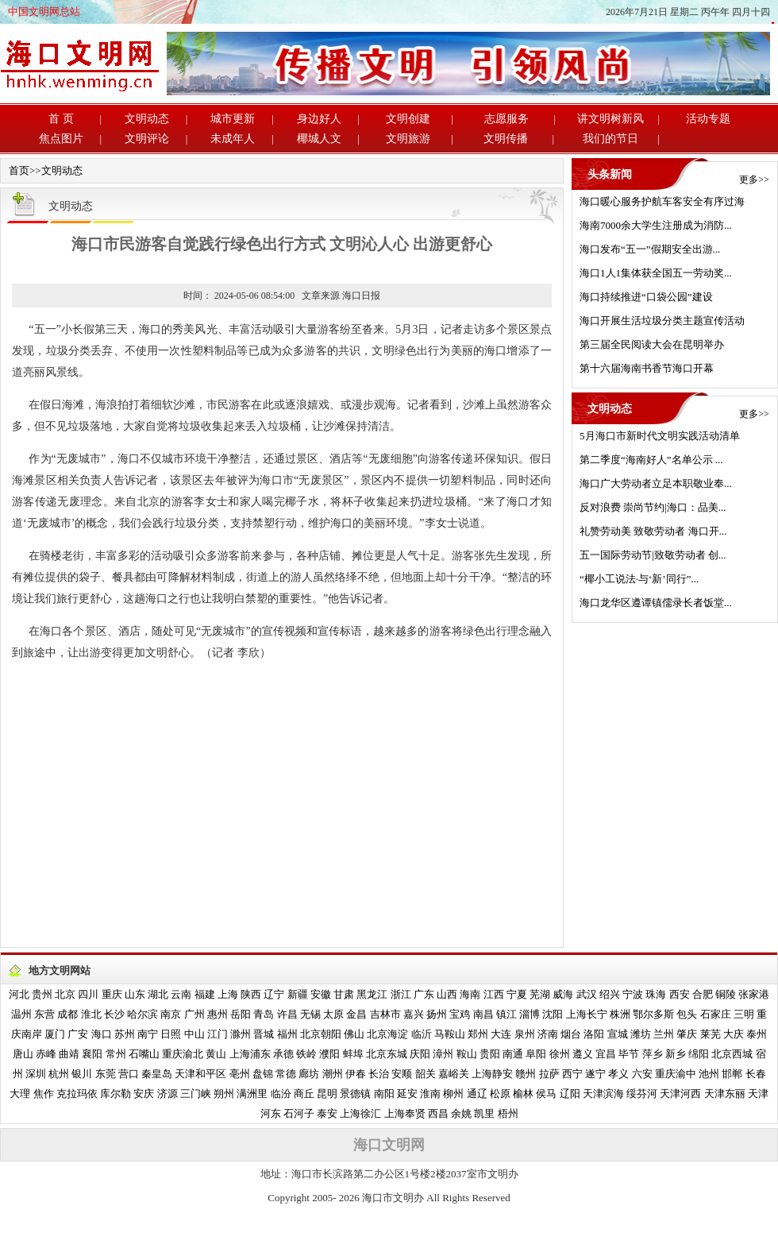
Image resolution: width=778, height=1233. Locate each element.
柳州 (453, 1094)
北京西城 (732, 1054)
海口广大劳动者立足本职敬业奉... (656, 483)
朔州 (224, 1094)
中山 (194, 1034)
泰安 (327, 1113)
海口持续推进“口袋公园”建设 (646, 297)
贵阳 (490, 1054)
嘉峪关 (453, 1074)
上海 (228, 994)
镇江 (506, 1014)
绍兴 (609, 994)
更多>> (754, 179)
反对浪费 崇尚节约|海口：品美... (653, 507)
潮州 (332, 1074)
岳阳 (240, 1014)
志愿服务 (506, 119)
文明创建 (408, 119)
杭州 (58, 1074)
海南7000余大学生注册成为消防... (656, 225)
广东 (424, 994)
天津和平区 (200, 1074)
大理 (20, 1094)
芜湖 (540, 994)
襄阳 (92, 1054)
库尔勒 (115, 1094)
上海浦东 (250, 1054)
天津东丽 (724, 1094)
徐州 (559, 1054)
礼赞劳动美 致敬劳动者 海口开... (653, 531)
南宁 (147, 1034)
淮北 (91, 1014)
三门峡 (195, 1094)
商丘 (304, 1094)
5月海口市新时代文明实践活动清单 (660, 436)
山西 (447, 994)
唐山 (23, 1054)
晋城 (263, 1034)
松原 (500, 1094)
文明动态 (147, 119)
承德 (283, 1054)
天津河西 (680, 1094)
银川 (81, 1074)
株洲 (620, 1014)
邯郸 (732, 1074)
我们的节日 (610, 139)
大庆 (733, 1034)
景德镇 (355, 1094)
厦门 (54, 1034)
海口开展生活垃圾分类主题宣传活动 (662, 321)
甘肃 (343, 994)
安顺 (401, 1074)
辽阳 (570, 1094)
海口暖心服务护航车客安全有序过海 (662, 201)
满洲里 (252, 1094)
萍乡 (652, 1054)
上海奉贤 (405, 1113)
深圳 (35, 1074)
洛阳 (594, 1034)
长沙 (114, 1014)
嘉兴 (413, 1014)
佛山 (354, 1034)
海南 (470, 994)
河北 (19, 994)
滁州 (240, 1034)
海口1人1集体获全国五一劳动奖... (656, 273)
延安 (407, 1094)
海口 (101, 1034)
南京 (170, 1014)
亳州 (239, 1074)
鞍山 (466, 1054)
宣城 (617, 1034)
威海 (563, 994)
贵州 (42, 994)
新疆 (297, 994)
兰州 (663, 1034)
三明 (744, 1014)
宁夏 (516, 994)
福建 (204, 994)
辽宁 (274, 994)
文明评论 (147, 139)
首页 (19, 170)
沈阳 (552, 1014)
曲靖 (69, 1054)
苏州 (124, 1034)
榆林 (523, 1094)
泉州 (524, 1034)
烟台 (570, 1034)
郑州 (478, 1034)
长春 (755, 1074)
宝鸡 (459, 1014)
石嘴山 (144, 1054)
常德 (285, 1074)
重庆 (112, 994)
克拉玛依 (77, 1094)
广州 (194, 1014)
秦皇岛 (156, 1074)
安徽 (320, 994)
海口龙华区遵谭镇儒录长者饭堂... (656, 603)
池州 (709, 1074)
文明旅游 (408, 139)
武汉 (586, 994)
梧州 (508, 1113)
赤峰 (46, 1054)
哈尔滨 (142, 1014)
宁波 (632, 994)
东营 (44, 1014)
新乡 (675, 1054)
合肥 (702, 994)
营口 (128, 1074)
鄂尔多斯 (653, 1014)
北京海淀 (387, 1034)
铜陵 (725, 994)
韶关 (425, 1074)
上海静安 (492, 1074)
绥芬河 (641, 1094)
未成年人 (232, 139)
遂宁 (595, 1074)
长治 (378, 1074)
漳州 (443, 1054)
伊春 (355, 1074)
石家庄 (715, 1014)
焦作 (43, 1094)
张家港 (753, 994)
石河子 (298, 1113)
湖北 (158, 994)
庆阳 (420, 1054)
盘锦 (262, 1074)
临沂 (421, 1034)
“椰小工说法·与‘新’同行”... (639, 579)
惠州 (217, 1014)
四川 (88, 994)
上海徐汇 (360, 1113)
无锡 (310, 1014)
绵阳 (698, 1054)
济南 (547, 1034)
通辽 (477, 1094)
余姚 (461, 1113)
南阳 (384, 1094)
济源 (167, 1094)
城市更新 (232, 119)
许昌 (287, 1014)
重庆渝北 (182, 1054)
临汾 (281, 1094)
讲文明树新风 (610, 119)
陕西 (251, 994)
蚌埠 (353, 1054)
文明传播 (505, 139)
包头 (686, 1014)
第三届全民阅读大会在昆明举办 (652, 344)
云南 (181, 994)
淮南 (430, 1094)
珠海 (655, 994)
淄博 (529, 1014)
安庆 (143, 1094)
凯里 (484, 1113)
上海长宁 (586, 1014)
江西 (493, 994)
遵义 (582, 1054)
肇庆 (686, 1034)
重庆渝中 (675, 1074)
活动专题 (708, 119)
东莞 (105, 1074)
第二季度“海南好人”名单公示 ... (651, 460)
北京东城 (386, 1054)
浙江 (401, 994)
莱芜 (710, 1034)
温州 (21, 1014)
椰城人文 (319, 139)
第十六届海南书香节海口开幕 (647, 368)
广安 (77, 1034)
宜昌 (605, 1054)
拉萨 (549, 1074)
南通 (513, 1054)
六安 (642, 1074)
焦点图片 (61, 139)
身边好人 (319, 119)
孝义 (618, 1074)
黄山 (216, 1054)
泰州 (756, 1034)
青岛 (263, 1014)
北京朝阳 (320, 1034)
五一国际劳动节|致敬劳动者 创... (653, 555)
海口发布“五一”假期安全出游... (650, 249)
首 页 (61, 119)
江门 (217, 1034)
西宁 (572, 1074)
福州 (287, 1034)
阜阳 (536, 1054)
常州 (116, 1054)
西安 (679, 994)
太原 (333, 1014)
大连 (501, 1034)
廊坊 (308, 1074)
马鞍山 (449, 1034)
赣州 (525, 1074)
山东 (135, 994)
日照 (170, 1034)
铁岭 (306, 1054)
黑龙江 (371, 994)
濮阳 (329, 1054)
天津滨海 (603, 1094)
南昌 (483, 1014)
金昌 (356, 1014)
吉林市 (385, 1014)
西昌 (438, 1113)
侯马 (546, 1094)
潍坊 (640, 1034)
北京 (65, 994)
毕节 (628, 1054)
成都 (67, 1014)
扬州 (436, 1014)
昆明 (327, 1094)
